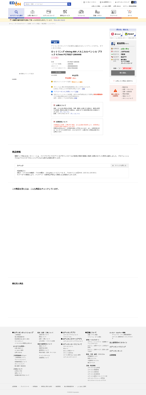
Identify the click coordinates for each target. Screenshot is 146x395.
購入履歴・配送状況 (20, 366)
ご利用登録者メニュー (19, 355)
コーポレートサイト (90, 2)
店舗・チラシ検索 (92, 334)
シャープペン (52, 23)
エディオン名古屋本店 (94, 374)
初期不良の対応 (43, 348)
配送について (42, 336)
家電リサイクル (92, 358)
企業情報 (113, 355)
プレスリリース (25, 386)
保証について (126, 96)
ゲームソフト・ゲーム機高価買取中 (122, 334)
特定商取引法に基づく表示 (22, 339)
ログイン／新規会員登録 (129, 6)
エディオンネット (116, 351)
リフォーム (81, 13)
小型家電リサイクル (93, 360)
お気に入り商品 (96, 6)
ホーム (11, 23)
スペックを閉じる (120, 165)
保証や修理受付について (45, 344)
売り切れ (123, 73)
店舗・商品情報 (90, 365)
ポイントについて (128, 98)
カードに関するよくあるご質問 (71, 355)
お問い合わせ (117, 6)
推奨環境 (58, 386)
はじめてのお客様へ (19, 346)
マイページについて (20, 359)
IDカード (65, 348)
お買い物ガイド (32, 13)
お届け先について (44, 334)
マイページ (114, 13)
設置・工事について (44, 339)
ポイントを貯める (68, 352)
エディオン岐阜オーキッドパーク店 (97, 376)
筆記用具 (44, 23)
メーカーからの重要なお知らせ (23, 343)
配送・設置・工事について (45, 332)
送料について (18, 373)
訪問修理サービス (92, 356)
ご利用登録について (20, 357)
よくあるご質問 (106, 6)
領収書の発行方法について (22, 375)
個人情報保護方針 (19, 337)
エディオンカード (49, 13)
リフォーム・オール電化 (94, 337)
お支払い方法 (18, 371)
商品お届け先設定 (59, 20)
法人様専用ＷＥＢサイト (118, 342)
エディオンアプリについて (70, 334)
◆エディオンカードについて (71, 344)
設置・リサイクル (128, 89)
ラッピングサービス (44, 355)
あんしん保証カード (68, 350)
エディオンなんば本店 (94, 367)
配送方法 (125, 87)
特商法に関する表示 (46, 386)
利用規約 (35, 386)
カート (129, 13)
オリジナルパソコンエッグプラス (97, 380)
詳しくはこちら (64, 112)
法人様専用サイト (107, 2)
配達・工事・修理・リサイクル (95, 354)
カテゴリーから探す (16, 13)
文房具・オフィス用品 (33, 23)
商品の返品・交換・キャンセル (47, 352)
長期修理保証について (21, 361)
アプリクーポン (67, 337)
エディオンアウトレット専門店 (96, 378)
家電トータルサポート (92, 340)
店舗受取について (44, 357)
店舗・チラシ (97, 13)
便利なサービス (65, 13)
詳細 (83, 89)
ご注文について (17, 369)
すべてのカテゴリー (20, 23)
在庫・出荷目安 (127, 91)
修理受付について (44, 350)
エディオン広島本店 (93, 372)
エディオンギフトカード (70, 357)
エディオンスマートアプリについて (73, 341)
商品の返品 (126, 94)
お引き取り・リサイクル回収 (47, 341)
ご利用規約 (18, 334)
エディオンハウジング (123, 2)
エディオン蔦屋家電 (93, 369)
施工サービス (91, 362)
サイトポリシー (19, 341)
